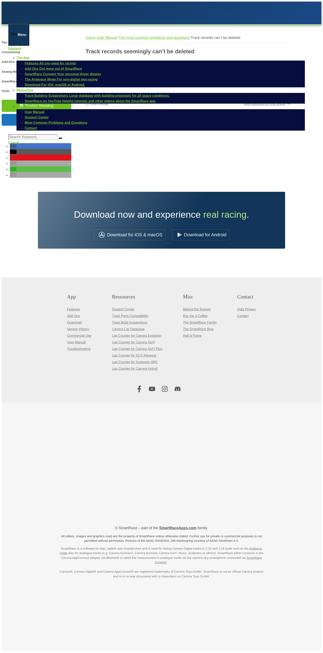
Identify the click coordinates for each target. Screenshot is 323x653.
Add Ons (73, 316)
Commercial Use (79, 336)
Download (74, 323)
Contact (243, 316)
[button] (13, 147)
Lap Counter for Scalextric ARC (135, 362)
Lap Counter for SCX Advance (134, 356)
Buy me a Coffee (195, 316)
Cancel (13, 142)
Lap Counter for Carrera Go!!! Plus (137, 349)
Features (73, 310)
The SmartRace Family (200, 323)
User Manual (76, 343)
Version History (78, 329)
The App (22, 58)
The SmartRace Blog (198, 329)
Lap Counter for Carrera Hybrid (135, 369)
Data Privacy (246, 310)
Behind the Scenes (197, 310)
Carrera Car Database (128, 329)
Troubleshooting (78, 349)
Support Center (123, 310)
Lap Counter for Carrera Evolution (137, 336)
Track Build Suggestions (129, 323)
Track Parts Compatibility (130, 316)
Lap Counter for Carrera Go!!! (133, 343)
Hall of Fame (192, 336)
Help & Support (28, 106)
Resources (24, 90)
